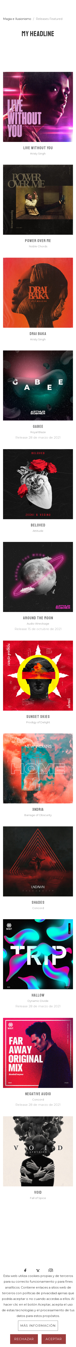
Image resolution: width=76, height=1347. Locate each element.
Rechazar (24, 1339)
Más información (38, 1326)
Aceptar (54, 1339)
